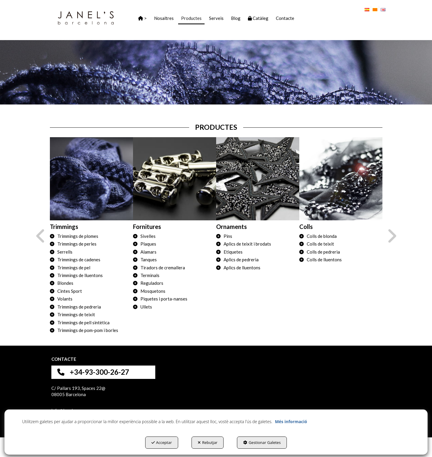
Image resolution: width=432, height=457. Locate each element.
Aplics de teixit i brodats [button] (247, 243)
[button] (86, 17)
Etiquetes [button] (233, 251)
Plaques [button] (148, 243)
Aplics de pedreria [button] (241, 259)
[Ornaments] (257, 178)
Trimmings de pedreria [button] (79, 306)
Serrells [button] (64, 251)
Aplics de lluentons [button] (242, 267)
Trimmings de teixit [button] (76, 314)
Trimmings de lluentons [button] (80, 275)
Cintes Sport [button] (69, 291)
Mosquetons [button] (152, 291)
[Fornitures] (174, 178)
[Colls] (340, 178)
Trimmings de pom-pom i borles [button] (87, 330)
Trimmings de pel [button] (73, 267)
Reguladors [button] (151, 283)
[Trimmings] (91, 178)
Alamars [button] (148, 251)
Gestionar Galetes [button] (262, 442)
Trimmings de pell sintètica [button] (83, 322)
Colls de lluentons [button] (324, 259)
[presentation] (40, 236)
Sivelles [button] (148, 236)
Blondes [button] (65, 283)
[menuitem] (369, 8)
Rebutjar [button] (208, 442)
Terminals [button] (149, 275)
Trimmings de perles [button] (76, 243)
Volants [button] (64, 298)
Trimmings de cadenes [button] (78, 259)
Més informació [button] (291, 421)
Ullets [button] (146, 306)
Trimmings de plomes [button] (77, 236)
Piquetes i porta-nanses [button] (163, 298)
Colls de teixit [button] (320, 243)
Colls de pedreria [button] (323, 251)
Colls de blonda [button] (322, 236)
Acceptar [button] (161, 442)
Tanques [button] (148, 259)
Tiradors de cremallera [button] (162, 267)
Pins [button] (228, 236)
